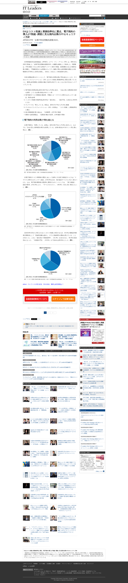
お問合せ (25, 566)
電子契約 (42, 326)
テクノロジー (44, 15)
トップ (26, 17)
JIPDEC (27, 326)
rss (29, 12)
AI (53, 18)
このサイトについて (27, 563)
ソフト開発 (84, 1)
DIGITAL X (88, 573)
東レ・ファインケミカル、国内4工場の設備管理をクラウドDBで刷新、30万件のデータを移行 (40, 336)
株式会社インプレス (38, 569)
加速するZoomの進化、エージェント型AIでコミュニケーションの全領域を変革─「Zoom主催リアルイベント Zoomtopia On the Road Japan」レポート (40, 487)
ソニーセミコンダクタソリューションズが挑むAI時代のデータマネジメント (67, 431)
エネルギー (72, 3)
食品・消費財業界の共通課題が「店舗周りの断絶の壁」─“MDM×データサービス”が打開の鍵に (40, 518)
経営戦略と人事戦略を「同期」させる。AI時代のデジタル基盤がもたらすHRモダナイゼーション (40, 464)
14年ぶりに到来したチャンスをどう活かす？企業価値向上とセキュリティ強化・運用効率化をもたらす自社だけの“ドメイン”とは (88, 245)
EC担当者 (78, 1)
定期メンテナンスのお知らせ (87, 92)
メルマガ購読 (42, 563)
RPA (58, 18)
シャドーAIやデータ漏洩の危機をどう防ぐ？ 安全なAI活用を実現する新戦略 (67, 420)
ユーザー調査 (36, 326)
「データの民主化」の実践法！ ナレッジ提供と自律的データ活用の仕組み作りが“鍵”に (67, 410)
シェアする (26, 45)
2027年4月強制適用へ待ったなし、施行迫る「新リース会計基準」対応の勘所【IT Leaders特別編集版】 (50, 356)
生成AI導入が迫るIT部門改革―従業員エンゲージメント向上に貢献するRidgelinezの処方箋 (40, 496)
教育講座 (83, 3)
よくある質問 (31, 566)
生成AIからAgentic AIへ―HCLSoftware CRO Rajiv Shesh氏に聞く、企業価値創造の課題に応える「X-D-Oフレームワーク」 (88, 273)
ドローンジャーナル (96, 573)
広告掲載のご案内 (51, 563)
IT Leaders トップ (27, 21)
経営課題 (33, 15)
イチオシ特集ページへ (98, 342)
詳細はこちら (99, 471)
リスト (39, 45)
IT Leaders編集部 (38, 42)
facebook (26, 12)
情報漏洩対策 (68, 326)
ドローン (78, 3)
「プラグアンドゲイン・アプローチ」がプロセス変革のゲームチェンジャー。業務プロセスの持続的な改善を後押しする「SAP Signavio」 (40, 530)
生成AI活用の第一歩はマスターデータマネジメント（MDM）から (88, 116)
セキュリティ (64, 18)
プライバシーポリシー (67, 563)
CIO (72, 326)
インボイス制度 (48, 326)
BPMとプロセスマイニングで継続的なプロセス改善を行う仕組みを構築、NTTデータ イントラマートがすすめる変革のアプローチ (88, 305)
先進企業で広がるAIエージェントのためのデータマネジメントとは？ (67, 453)
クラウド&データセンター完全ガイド (42, 571)
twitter (24, 12)
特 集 (54, 15)
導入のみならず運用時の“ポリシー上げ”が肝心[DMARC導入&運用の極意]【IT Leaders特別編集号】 (49, 372)
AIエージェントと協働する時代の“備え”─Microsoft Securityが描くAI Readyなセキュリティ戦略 (39, 507)
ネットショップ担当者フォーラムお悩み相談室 (61, 573)
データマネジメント (76, 18)
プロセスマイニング (46, 18)
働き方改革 (61, 326)
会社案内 (58, 563)
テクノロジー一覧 (37, 21)
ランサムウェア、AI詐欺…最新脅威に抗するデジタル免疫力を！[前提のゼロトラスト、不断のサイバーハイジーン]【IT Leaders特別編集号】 (50, 378)
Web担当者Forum (61, 571)
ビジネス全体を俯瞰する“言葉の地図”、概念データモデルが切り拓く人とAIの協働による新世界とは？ (40, 420)
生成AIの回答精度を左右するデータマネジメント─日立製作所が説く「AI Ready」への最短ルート (40, 442)
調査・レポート (54, 21)
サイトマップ (90, 563)
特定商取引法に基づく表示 (79, 563)
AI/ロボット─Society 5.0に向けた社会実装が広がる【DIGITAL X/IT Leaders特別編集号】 (47, 367)
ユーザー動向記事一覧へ (70, 26)
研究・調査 (94, 1)
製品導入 (62, 2)
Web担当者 (72, 1)
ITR (31, 326)
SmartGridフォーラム (91, 571)
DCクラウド (52, 2)
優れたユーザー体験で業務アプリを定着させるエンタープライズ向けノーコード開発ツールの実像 (67, 464)
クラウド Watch (81, 571)
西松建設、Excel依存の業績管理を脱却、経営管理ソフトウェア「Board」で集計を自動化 (67, 336)
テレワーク (55, 326)
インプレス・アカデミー (39, 574)
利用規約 (35, 563)
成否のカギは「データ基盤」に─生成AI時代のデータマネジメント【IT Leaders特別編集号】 (48, 362)
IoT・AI (89, 1)
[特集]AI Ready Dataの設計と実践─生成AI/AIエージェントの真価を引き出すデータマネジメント (92, 325)
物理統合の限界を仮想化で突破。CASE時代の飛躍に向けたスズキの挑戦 (67, 442)
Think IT (54, 571)
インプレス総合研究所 (71, 571)
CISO (26, 327)
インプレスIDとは (85, 35)
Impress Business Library (86, 31)
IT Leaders (32, 8)
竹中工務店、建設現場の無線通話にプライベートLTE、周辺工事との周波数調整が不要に (40, 343)
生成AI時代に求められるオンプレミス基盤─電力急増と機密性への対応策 (67, 496)
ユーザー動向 (35, 18)
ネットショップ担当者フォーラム (41, 573)
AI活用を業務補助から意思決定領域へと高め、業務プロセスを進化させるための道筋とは (67, 399)
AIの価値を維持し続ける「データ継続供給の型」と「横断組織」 (88, 136)
